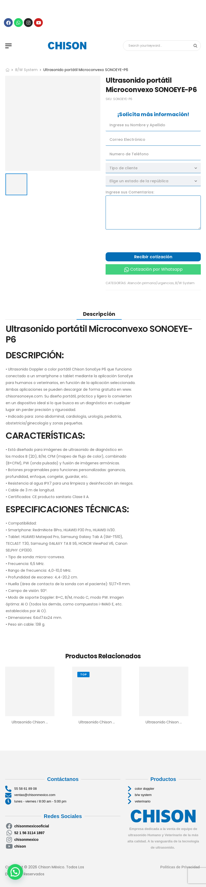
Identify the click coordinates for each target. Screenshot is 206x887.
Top (83, 674)
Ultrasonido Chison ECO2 (167, 722)
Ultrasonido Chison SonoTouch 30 (42, 722)
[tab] (99, 313)
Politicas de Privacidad (180, 867)
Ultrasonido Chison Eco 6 (100, 722)
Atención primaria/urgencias (150, 283)
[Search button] (195, 45)
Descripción (99, 314)
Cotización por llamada (131, 277)
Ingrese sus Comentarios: (130, 192)
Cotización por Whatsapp (156, 269)
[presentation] (145, 242)
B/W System (26, 69)
